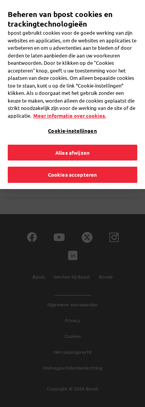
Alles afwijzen (72, 138)
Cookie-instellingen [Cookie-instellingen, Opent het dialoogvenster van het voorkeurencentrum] (72, 116)
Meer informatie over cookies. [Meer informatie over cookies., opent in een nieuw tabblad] (69, 101)
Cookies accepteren (72, 160)
